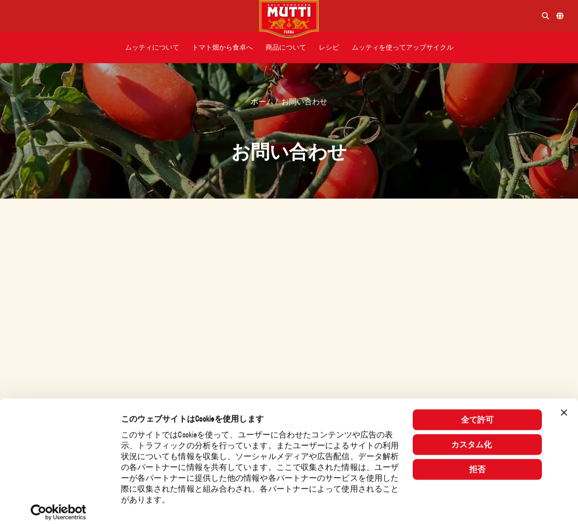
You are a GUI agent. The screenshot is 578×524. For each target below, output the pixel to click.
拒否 (477, 462)
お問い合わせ (304, 101)
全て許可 (477, 412)
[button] (152, 47)
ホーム (263, 101)
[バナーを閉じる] (564, 405)
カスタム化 (478, 437)
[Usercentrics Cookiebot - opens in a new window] (58, 505)
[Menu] (133, 16)
